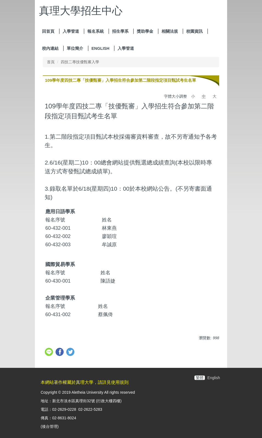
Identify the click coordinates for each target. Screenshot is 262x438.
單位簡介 (75, 48)
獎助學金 (145, 31)
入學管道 (71, 31)
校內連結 (50, 48)
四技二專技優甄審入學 (80, 62)
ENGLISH (100, 48)
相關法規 (169, 31)
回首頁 (48, 31)
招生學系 (120, 31)
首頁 (51, 62)
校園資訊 (194, 31)
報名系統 (95, 31)
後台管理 (49, 426)
